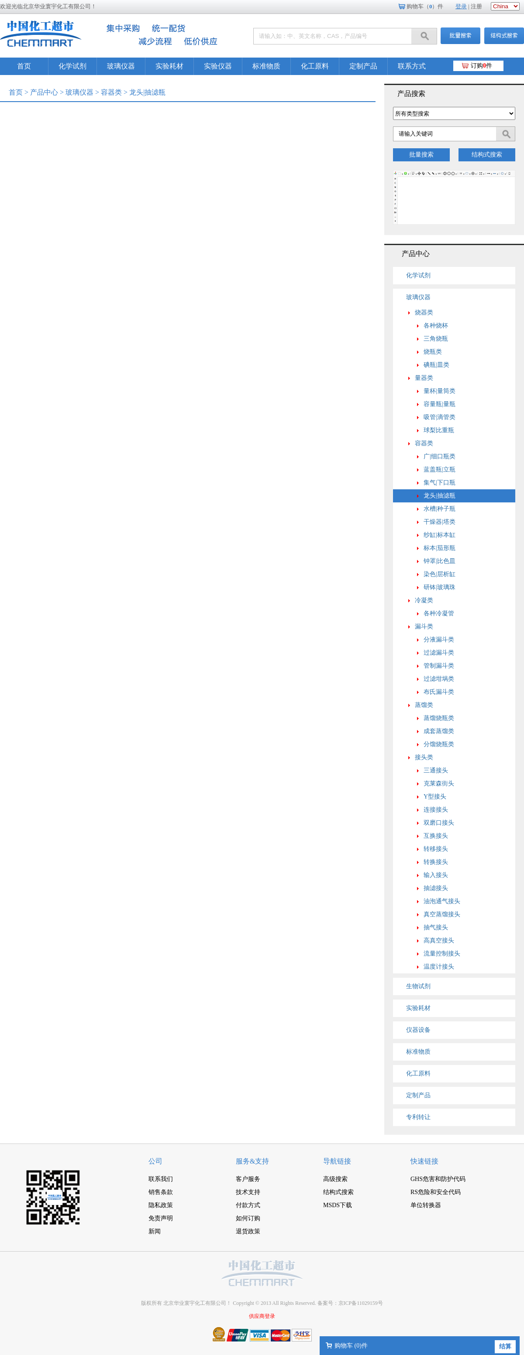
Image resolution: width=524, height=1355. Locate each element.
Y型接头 (435, 796)
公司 (155, 1161)
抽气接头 (436, 927)
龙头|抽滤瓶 (439, 495)
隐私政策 (160, 1205)
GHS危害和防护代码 (437, 1179)
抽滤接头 (436, 888)
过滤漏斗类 (439, 652)
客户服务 (248, 1179)
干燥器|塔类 (439, 522)
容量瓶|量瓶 (439, 404)
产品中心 (44, 92)
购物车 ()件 (351, 1345)
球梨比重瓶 (439, 430)
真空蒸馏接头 (442, 914)
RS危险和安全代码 (435, 1192)
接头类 (424, 757)
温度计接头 (439, 966)
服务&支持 (252, 1161)
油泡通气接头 (442, 901)
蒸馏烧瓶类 (439, 718)
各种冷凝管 (439, 613)
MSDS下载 (337, 1205)
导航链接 (337, 1161)
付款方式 (248, 1205)
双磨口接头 (439, 822)
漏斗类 (424, 626)
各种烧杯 (436, 325)
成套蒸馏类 (439, 731)
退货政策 (248, 1231)
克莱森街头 (439, 783)
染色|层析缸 (439, 574)
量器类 (424, 378)
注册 (476, 6)
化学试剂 (72, 66)
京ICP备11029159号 (360, 1303)
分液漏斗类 (439, 639)
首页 (24, 66)
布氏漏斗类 (439, 692)
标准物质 (266, 66)
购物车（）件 (425, 6)
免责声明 (160, 1218)
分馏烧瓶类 (439, 744)
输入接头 (436, 875)
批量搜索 (421, 154)
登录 (461, 6)
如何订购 (248, 1218)
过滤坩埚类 (439, 679)
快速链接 (424, 1161)
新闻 (154, 1231)
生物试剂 (418, 986)
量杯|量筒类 (439, 391)
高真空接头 (439, 940)
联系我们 (160, 1179)
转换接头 (436, 862)
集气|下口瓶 (439, 482)
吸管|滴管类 (439, 417)
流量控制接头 (442, 953)
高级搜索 (335, 1179)
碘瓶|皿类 (436, 365)
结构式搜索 (487, 154)
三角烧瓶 (436, 338)
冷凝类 (424, 600)
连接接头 (436, 809)
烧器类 (424, 312)
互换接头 (436, 836)
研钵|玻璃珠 (439, 587)
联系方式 (412, 66)
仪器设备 (418, 1030)
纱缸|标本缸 (439, 535)
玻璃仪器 (121, 66)
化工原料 (315, 66)
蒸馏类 (424, 705)
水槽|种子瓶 (439, 508)
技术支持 (248, 1192)
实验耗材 (169, 66)
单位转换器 (425, 1205)
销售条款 (160, 1192)
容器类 (111, 92)
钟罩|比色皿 (439, 561)
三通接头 (436, 770)
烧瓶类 (433, 351)
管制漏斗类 (439, 665)
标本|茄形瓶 (439, 548)
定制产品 (363, 66)
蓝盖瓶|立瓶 (439, 469)
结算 (505, 1346)
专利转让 (418, 1117)
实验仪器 (218, 66)
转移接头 (436, 849)
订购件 (481, 65)
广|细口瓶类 (439, 456)
